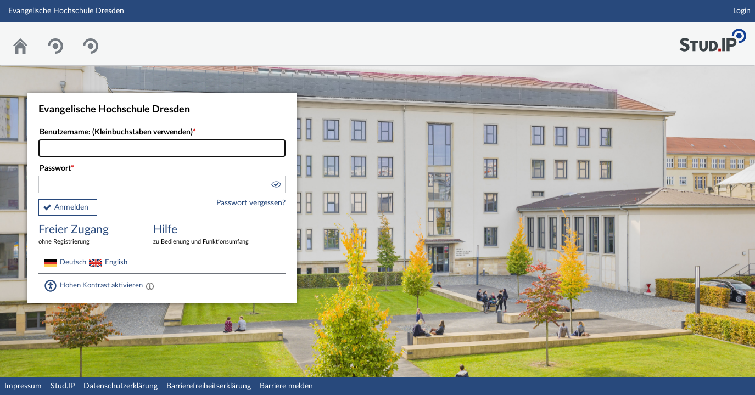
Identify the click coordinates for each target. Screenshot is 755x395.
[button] (276, 186)
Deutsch (73, 262)
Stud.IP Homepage (712, 37)
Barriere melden (286, 386)
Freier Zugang (87, 235)
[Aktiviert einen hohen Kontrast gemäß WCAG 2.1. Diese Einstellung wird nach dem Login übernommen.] (150, 286)
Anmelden (71, 207)
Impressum (23, 386)
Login (742, 11)
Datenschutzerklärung (120, 386)
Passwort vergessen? (251, 203)
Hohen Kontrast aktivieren (101, 285)
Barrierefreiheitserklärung (208, 386)
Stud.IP (63, 386)
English (116, 262)
